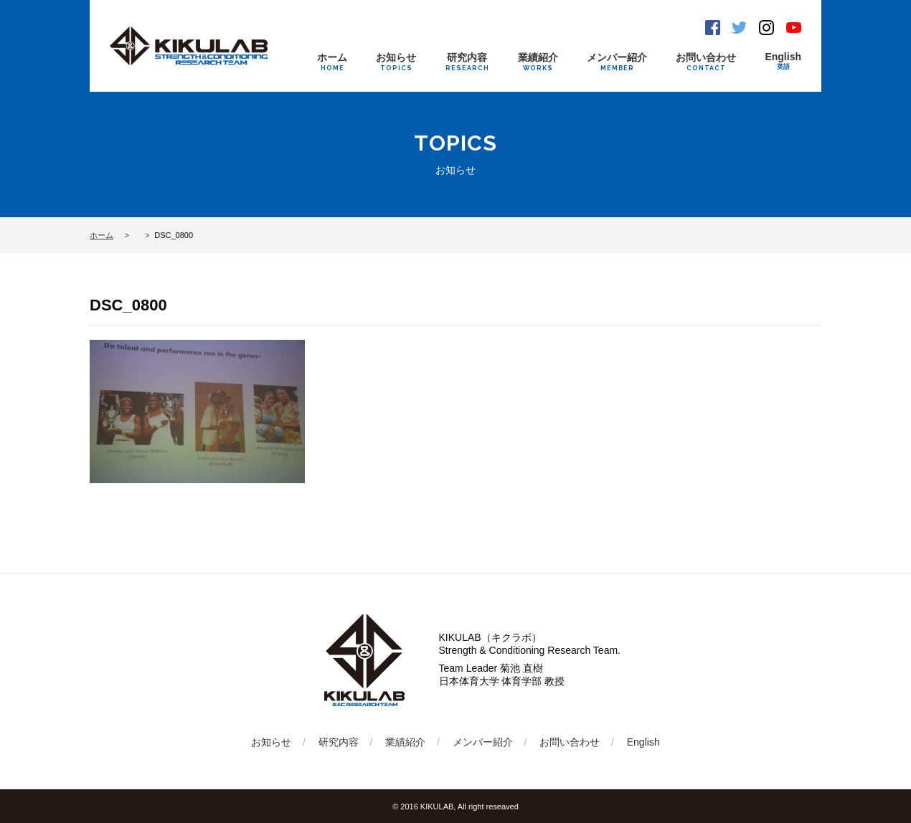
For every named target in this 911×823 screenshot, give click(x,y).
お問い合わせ (706, 62)
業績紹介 (538, 62)
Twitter (739, 27)
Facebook (712, 27)
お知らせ (396, 62)
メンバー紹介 (617, 62)
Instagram (766, 27)
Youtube (793, 27)
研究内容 (467, 62)
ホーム (332, 62)
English (783, 61)
